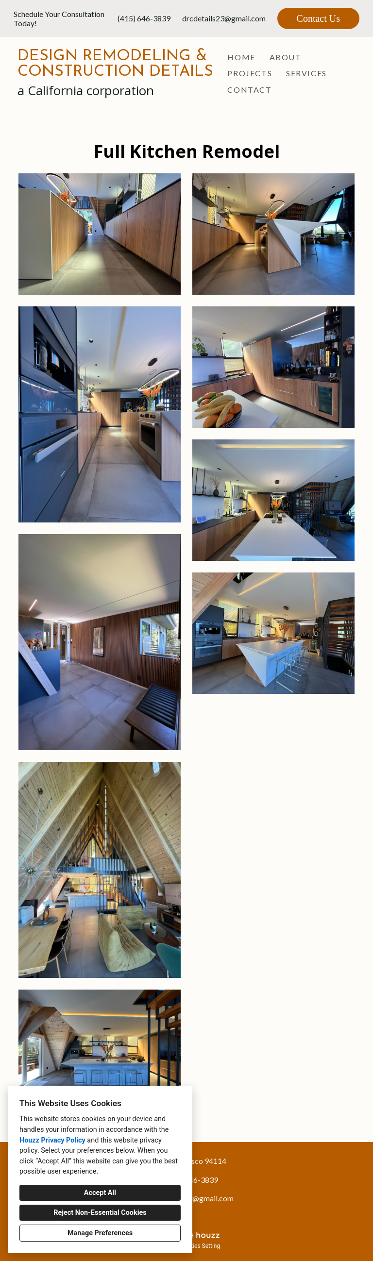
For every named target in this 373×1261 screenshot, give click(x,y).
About (286, 57)
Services (306, 73)
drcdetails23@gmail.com (224, 18)
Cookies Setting (200, 1246)
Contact (249, 89)
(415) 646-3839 (144, 18)
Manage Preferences (100, 1233)
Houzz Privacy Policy (52, 1140)
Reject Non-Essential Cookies (99, 1213)
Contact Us (318, 18)
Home (241, 57)
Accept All (100, 1193)
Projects (249, 73)
